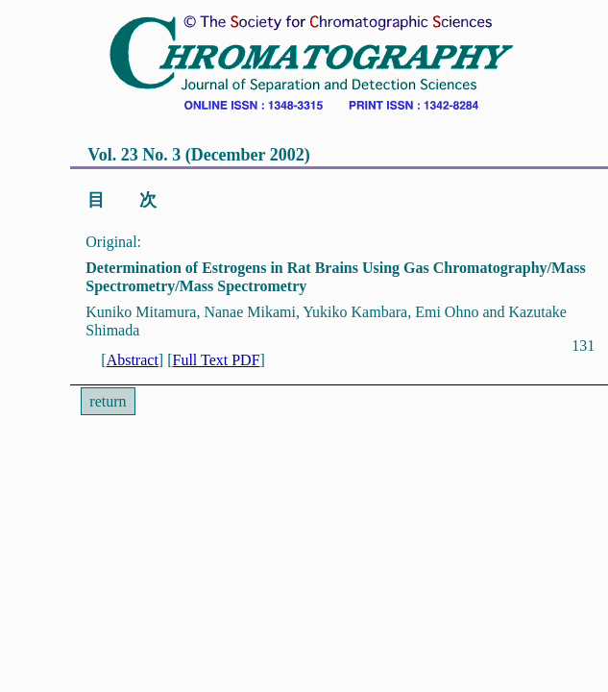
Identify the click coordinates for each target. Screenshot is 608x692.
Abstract (132, 360)
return (107, 401)
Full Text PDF (215, 360)
